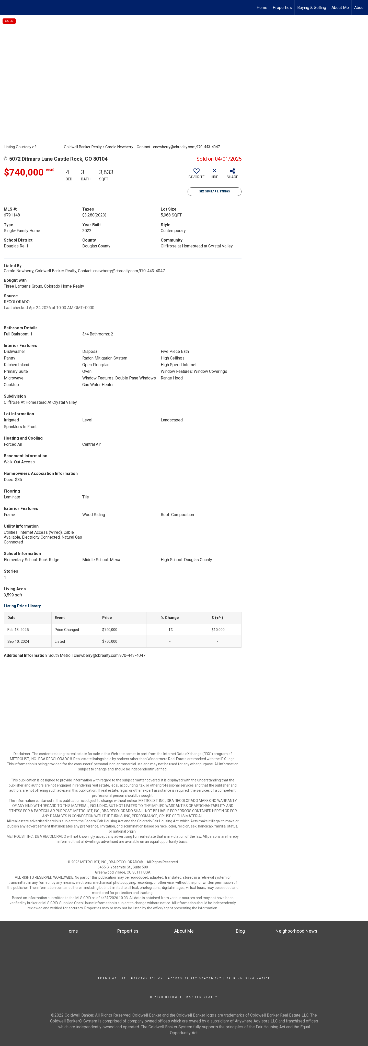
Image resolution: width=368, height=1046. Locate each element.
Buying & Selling (311, 7)
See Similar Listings (214, 191)
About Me (340, 7)
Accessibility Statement (195, 978)
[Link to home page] (6, 7)
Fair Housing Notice (248, 978)
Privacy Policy (147, 978)
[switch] (196, 175)
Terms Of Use (112, 978)
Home (262, 7)
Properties (282, 7)
